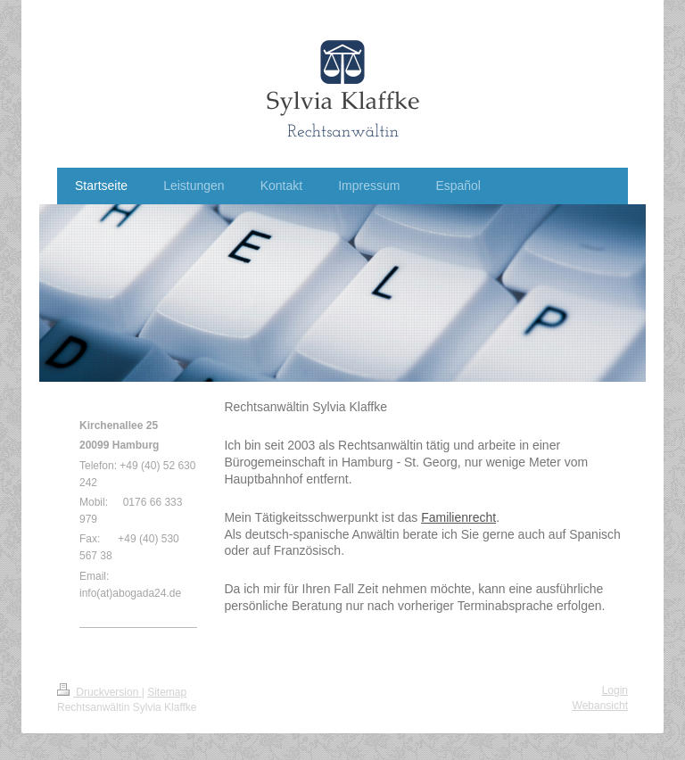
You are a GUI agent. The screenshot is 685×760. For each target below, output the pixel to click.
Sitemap (166, 692)
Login (615, 690)
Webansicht (600, 705)
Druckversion (99, 692)
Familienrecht (458, 517)
